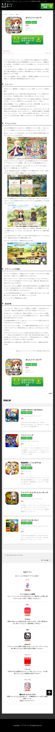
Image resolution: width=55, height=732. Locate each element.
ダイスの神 (44, 560)
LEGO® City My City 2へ (27, 530)
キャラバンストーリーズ (15, 555)
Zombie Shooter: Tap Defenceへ (27, 419)
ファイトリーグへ (27, 445)
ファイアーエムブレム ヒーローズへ (27, 502)
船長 (51, 393)
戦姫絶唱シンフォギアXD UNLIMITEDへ (27, 474)
